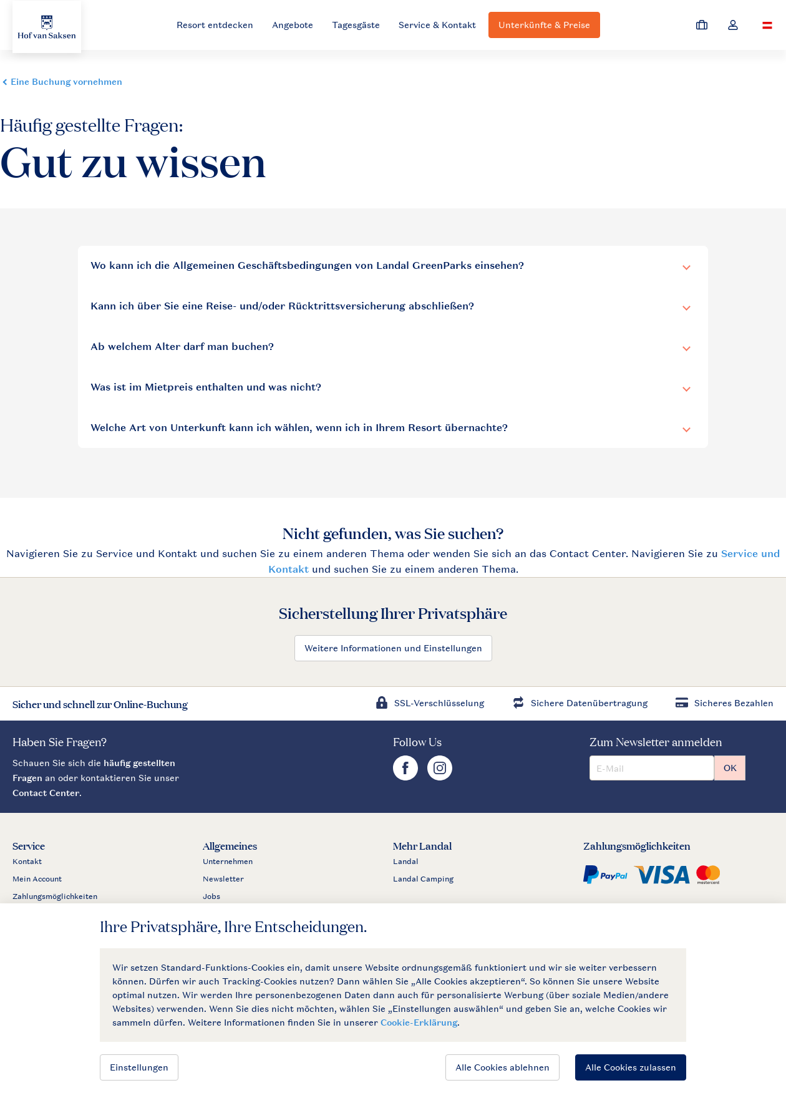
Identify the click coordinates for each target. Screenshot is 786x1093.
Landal (406, 862)
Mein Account (37, 879)
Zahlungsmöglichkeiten (54, 896)
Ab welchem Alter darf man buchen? (182, 346)
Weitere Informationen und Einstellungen (393, 648)
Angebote (292, 25)
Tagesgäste (356, 25)
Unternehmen (228, 862)
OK (730, 768)
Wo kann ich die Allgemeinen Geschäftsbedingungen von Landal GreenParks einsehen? (307, 265)
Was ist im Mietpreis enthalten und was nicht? (205, 387)
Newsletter (223, 879)
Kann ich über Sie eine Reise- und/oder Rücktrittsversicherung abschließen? (282, 306)
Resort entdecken (215, 25)
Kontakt (27, 862)
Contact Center (45, 793)
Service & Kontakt (437, 25)
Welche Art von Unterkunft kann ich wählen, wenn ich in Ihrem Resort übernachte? (299, 427)
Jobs (211, 896)
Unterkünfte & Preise (544, 25)
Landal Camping (423, 879)
